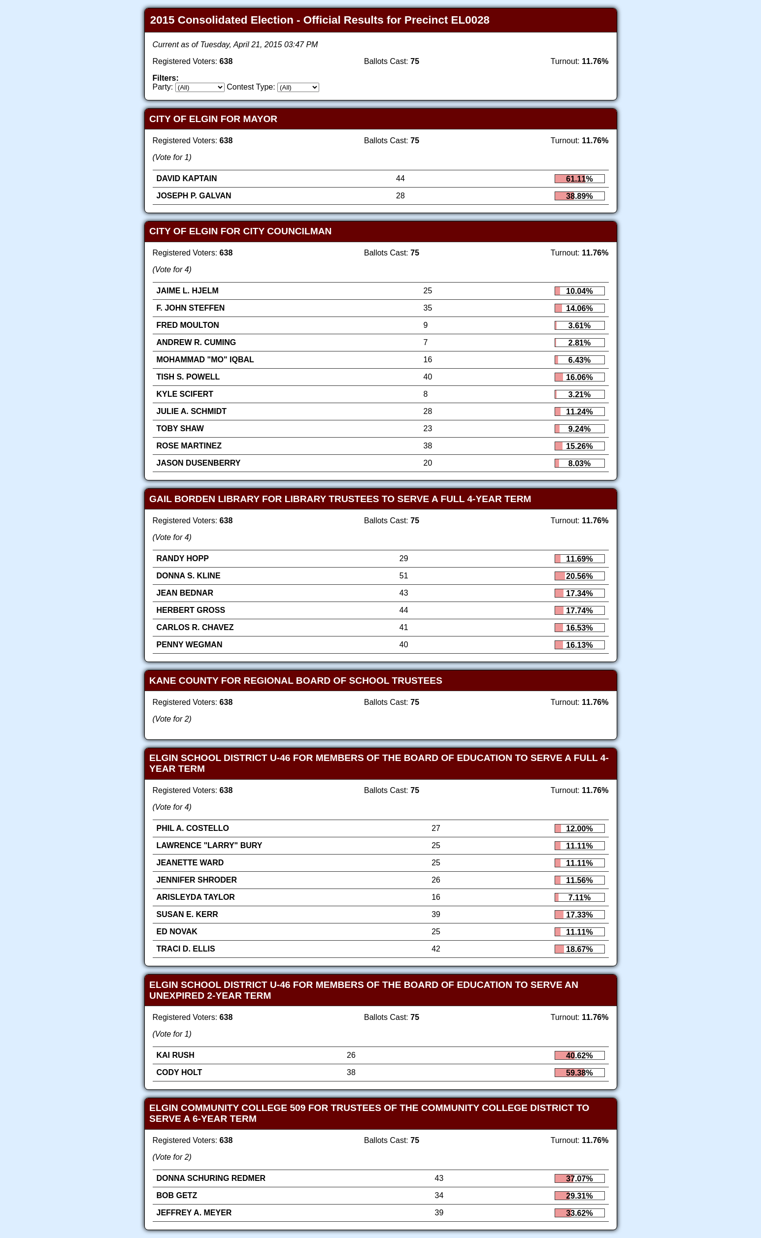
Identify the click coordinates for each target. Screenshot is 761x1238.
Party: (163, 87)
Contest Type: (251, 87)
